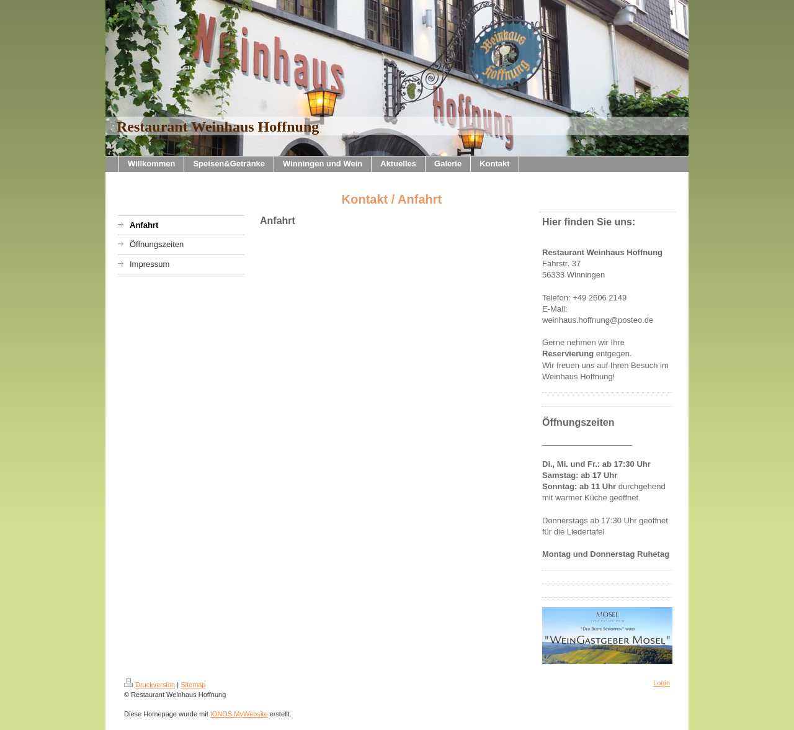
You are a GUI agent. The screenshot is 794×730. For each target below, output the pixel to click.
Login (661, 683)
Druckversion (149, 684)
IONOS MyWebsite (239, 714)
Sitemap (193, 684)
